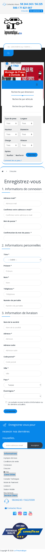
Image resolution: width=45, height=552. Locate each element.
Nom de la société (11, 322)
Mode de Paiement (11, 482)
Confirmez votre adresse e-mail (18, 210)
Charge (8, 140)
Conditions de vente (11, 461)
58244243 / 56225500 (23, 499)
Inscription (35, 445)
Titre (6, 254)
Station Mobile (9, 489)
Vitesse (23, 140)
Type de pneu (10, 119)
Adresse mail (10, 198)
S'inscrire (24, 11)
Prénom (8, 266)
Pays (6, 380)
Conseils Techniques (11, 479)
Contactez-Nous (13, 508)
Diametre (24, 129)
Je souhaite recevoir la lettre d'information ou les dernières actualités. (24, 403)
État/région (9, 391)
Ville (6, 368)
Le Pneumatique (20, 550)
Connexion (8, 465)
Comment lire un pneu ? (13, 160)
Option (8, 151)
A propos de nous (10, 458)
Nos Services (8, 493)
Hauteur (8, 129)
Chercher (32, 155)
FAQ (6, 472)
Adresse (8, 334)
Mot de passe (10, 221)
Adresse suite (9, 345)
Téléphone (9, 289)
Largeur (23, 119)
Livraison (7, 486)
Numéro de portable (12, 300)
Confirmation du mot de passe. (18, 233)
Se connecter (36, 11)
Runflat (9, 155)
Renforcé (19, 155)
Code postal (9, 357)
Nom (6, 277)
